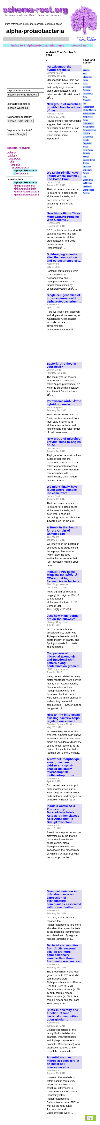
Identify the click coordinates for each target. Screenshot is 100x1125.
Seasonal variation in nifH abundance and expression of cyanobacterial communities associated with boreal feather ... (64, 899)
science (12, 152)
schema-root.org (18, 147)
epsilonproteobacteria (26, 191)
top (90, 1118)
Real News (88, 150)
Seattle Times (89, 160)
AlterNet (86, 70)
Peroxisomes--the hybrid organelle (59, 68)
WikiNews (87, 187)
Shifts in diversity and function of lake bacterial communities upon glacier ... (62, 1014)
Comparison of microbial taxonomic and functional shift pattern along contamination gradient (63, 660)
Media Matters (89, 110)
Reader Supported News (87, 143)
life (12, 161)
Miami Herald (89, 113)
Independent (88, 107)
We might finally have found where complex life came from (62, 490)
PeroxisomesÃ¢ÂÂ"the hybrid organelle (64, 403)
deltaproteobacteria (25, 188)
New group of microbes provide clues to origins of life (64, 107)
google (90, 37)
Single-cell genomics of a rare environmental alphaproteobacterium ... (64, 298)
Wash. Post (88, 180)
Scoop (85, 157)
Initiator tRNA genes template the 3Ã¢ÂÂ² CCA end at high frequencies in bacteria (63, 576)
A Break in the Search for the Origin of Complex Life (62, 530)
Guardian (87, 100)
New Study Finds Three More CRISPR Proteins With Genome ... (63, 216)
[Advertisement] (60, 154)
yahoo (82, 40)
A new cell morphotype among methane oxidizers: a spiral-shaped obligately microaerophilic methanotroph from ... (63, 767)
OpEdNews (88, 137)
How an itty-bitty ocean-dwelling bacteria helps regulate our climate (64, 718)
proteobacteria (20, 167)
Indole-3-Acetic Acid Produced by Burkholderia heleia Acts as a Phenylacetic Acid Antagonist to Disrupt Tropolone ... (63, 814)
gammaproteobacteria (26, 194)
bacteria (16, 164)
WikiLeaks (87, 183)
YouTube (91, 40)
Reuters (86, 153)
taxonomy (15, 158)
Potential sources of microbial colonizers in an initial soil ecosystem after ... (63, 1062)
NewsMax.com (89, 130)
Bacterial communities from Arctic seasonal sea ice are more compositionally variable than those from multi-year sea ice (63, 953)
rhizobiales (22, 173)
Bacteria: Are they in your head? (61, 365)
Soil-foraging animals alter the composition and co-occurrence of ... (64, 257)
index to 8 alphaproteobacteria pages (37, 45)
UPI (84, 177)
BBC (85, 74)
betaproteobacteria (24, 185)
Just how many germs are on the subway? (62, 617)
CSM (85, 84)
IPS (84, 104)
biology (13, 155)
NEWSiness (88, 123)
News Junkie (88, 127)
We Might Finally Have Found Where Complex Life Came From (63, 176)
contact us (79, 45)
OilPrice (86, 133)
